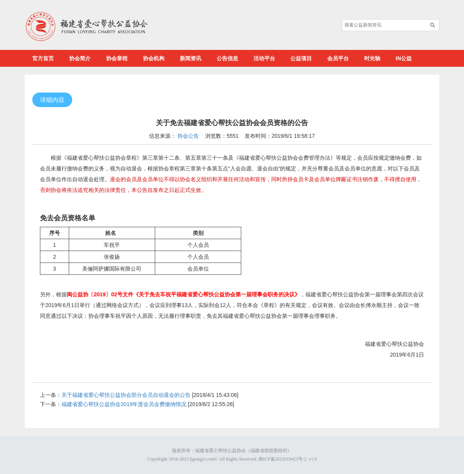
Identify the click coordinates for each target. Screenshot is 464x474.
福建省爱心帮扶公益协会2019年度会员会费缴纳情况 (123, 404)
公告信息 (227, 58)
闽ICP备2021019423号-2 (283, 459)
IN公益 (404, 58)
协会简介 (80, 58)
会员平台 (338, 58)
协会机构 (153, 58)
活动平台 (264, 58)
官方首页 (43, 58)
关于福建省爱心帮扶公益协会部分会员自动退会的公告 (126, 395)
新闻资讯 (190, 58)
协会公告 (188, 136)
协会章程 (117, 58)
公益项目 (301, 58)
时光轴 (372, 58)
